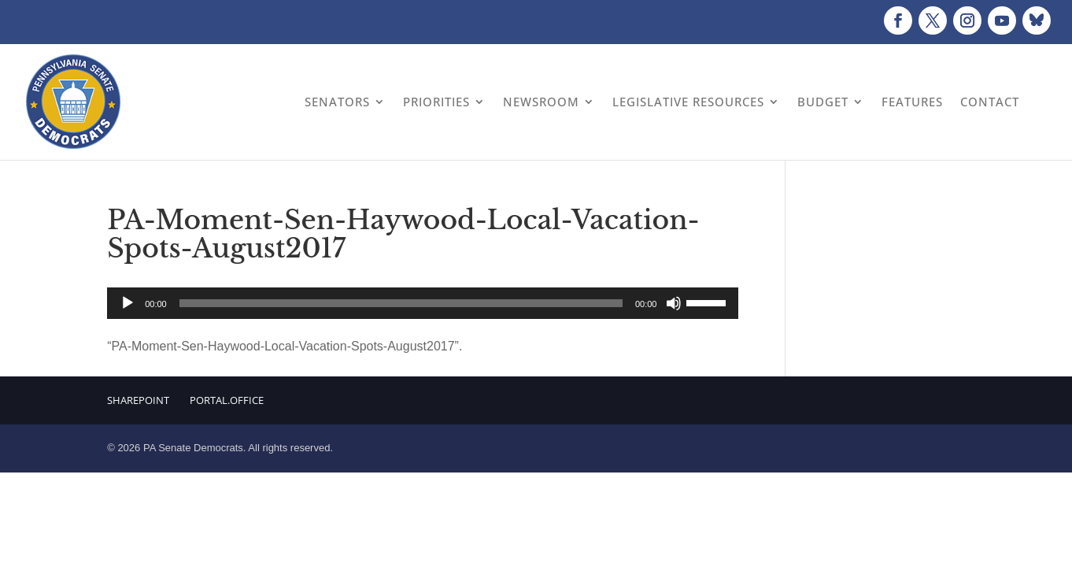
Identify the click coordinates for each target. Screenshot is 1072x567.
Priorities (436, 101)
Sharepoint (138, 400)
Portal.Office (227, 400)
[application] (422, 303)
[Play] (127, 303)
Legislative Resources (688, 101)
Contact (989, 101)
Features (912, 101)
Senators (337, 101)
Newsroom (541, 101)
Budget (822, 101)
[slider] (401, 303)
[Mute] (674, 303)
